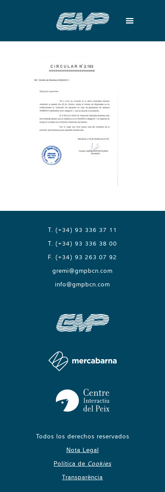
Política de (82, 463)
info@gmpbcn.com (82, 284)
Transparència (82, 477)
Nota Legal (82, 449)
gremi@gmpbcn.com (82, 270)
